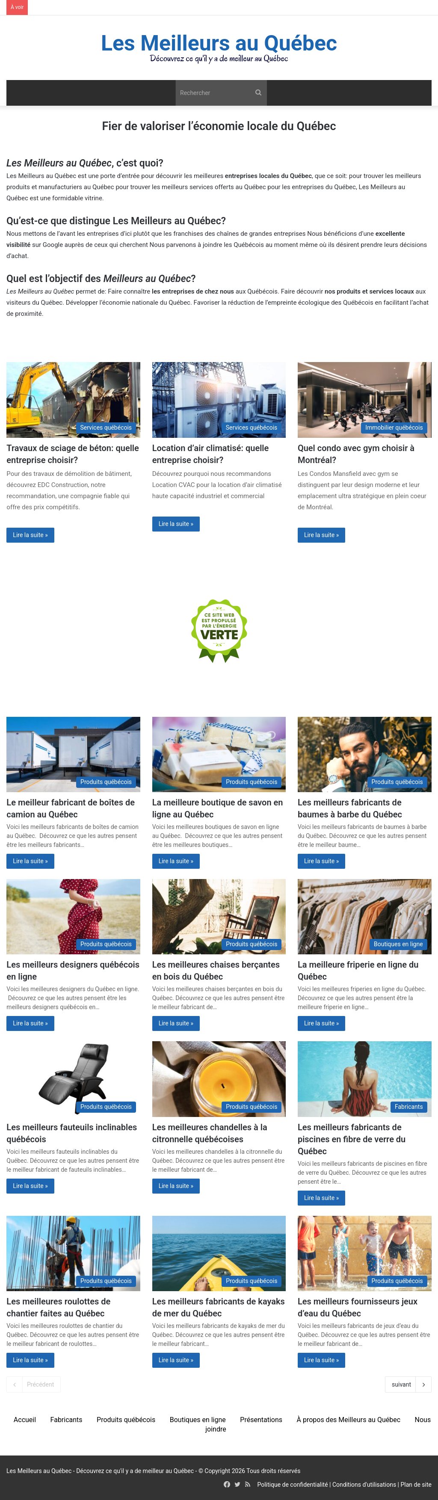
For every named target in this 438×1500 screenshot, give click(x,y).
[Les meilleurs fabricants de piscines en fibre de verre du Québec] (365, 1079)
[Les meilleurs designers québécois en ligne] (73, 916)
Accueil (25, 1420)
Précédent (33, 1384)
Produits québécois (126, 1420)
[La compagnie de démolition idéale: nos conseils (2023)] (73, 399)
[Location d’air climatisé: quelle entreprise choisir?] (219, 399)
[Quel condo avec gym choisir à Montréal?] (365, 399)
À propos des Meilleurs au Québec (348, 1420)
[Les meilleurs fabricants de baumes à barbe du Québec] (365, 754)
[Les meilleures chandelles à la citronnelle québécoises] (219, 1079)
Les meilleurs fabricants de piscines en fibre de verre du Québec (351, 1139)
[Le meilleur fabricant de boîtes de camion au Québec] (73, 754)
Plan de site (416, 1484)
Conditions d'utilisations (364, 1484)
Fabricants (66, 1420)
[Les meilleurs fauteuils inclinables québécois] (73, 1079)
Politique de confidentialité (292, 1484)
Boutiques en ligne (198, 1420)
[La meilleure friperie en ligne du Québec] (365, 916)
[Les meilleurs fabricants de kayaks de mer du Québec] (219, 1253)
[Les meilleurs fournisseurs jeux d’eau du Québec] (365, 1253)
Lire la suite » (30, 535)
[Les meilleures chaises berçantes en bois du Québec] (219, 916)
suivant (408, 1384)
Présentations (261, 1420)
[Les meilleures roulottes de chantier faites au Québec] (73, 1253)
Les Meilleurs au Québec (41, 176)
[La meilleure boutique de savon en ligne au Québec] (219, 754)
